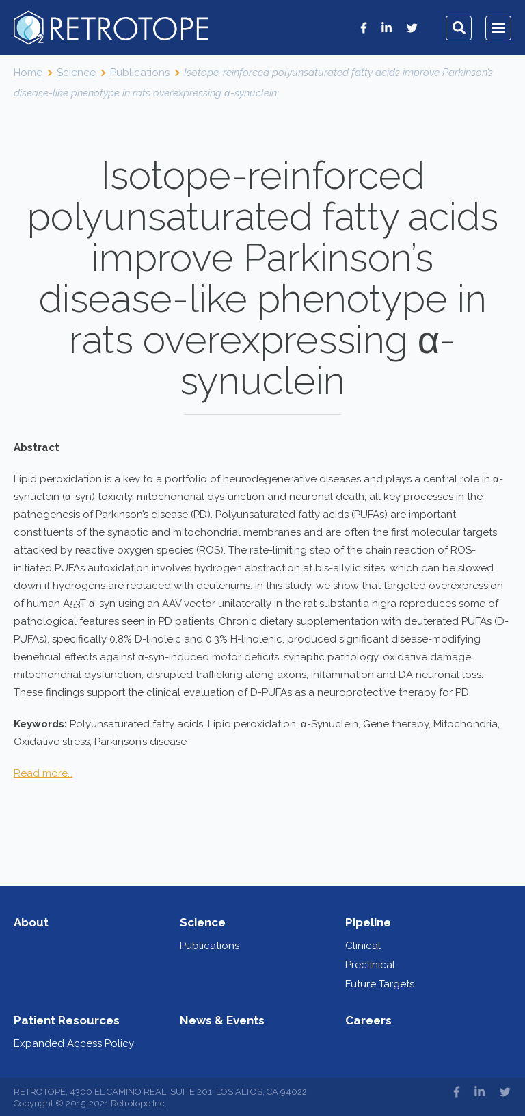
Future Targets (379, 984)
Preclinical (370, 965)
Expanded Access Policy (74, 1043)
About (31, 922)
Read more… (43, 773)
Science (203, 922)
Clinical (363, 945)
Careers (368, 1020)
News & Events (222, 1020)
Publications (209, 945)
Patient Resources (67, 1020)
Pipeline (368, 922)
